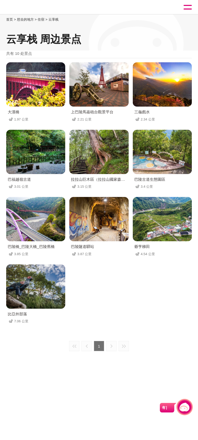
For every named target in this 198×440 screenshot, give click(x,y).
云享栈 (53, 19)
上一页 (86, 346)
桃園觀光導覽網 (25, 7)
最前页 (74, 346)
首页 (9, 19)
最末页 (124, 346)
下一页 (111, 346)
